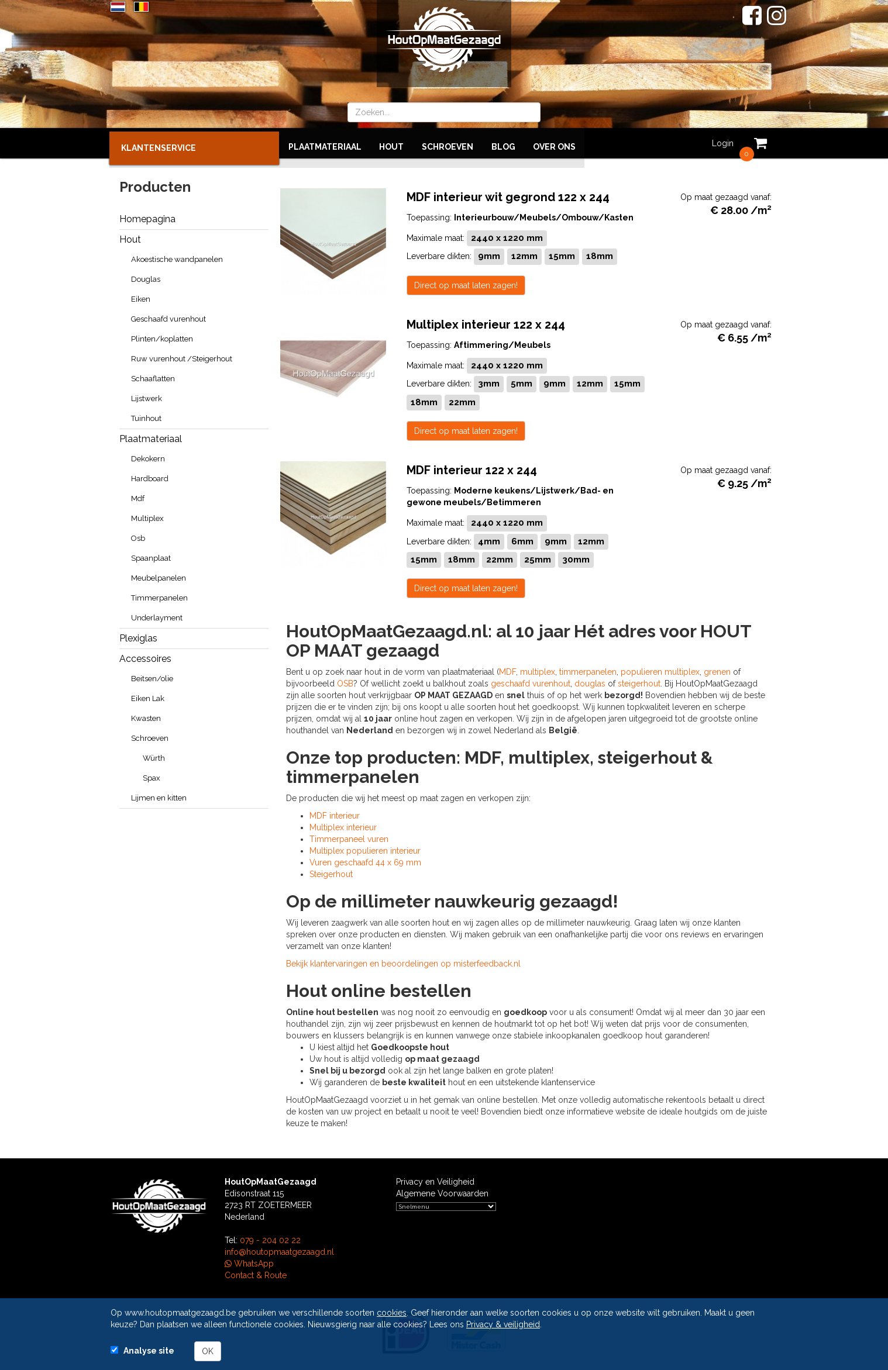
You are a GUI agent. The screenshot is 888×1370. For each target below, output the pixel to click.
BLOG (503, 143)
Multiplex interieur (343, 826)
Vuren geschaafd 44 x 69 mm (365, 861)
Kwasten (146, 715)
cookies (392, 1312)
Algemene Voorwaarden (442, 1192)
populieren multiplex (660, 670)
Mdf (137, 495)
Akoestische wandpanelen (177, 256)
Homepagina (147, 216)
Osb (138, 535)
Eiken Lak (147, 695)
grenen (717, 670)
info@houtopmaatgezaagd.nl (279, 1250)
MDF (507, 670)
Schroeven (447, 143)
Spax (151, 775)
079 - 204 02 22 (270, 1239)
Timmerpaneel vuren (348, 838)
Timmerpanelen (159, 595)
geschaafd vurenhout (530, 682)
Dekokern (148, 455)
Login (721, 143)
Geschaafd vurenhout (168, 316)
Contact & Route (256, 1274)
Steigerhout (331, 873)
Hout (392, 143)
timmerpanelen (588, 670)
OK (208, 1351)
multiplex (537, 670)
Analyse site (148, 1350)
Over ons (553, 143)
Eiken (140, 296)
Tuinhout (146, 415)
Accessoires (145, 655)
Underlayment (157, 614)
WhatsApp (249, 1262)
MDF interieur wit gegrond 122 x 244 (508, 194)
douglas (589, 682)
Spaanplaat (151, 555)
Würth (154, 755)
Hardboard (149, 475)
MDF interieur (334, 814)
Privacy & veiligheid (503, 1324)
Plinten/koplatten (162, 336)
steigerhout (639, 682)
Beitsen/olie (152, 675)
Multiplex (147, 515)
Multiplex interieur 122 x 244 (486, 322)
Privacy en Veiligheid (435, 1180)
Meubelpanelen (158, 575)
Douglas (145, 276)
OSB (345, 682)
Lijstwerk (146, 395)
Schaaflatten (153, 375)
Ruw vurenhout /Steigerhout (181, 355)
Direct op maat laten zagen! (466, 282)
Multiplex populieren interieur (365, 849)
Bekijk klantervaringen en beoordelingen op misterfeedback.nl (403, 962)
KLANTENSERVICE (159, 144)
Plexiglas (138, 635)
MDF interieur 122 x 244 (472, 468)
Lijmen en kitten (159, 795)
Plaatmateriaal (325, 143)
